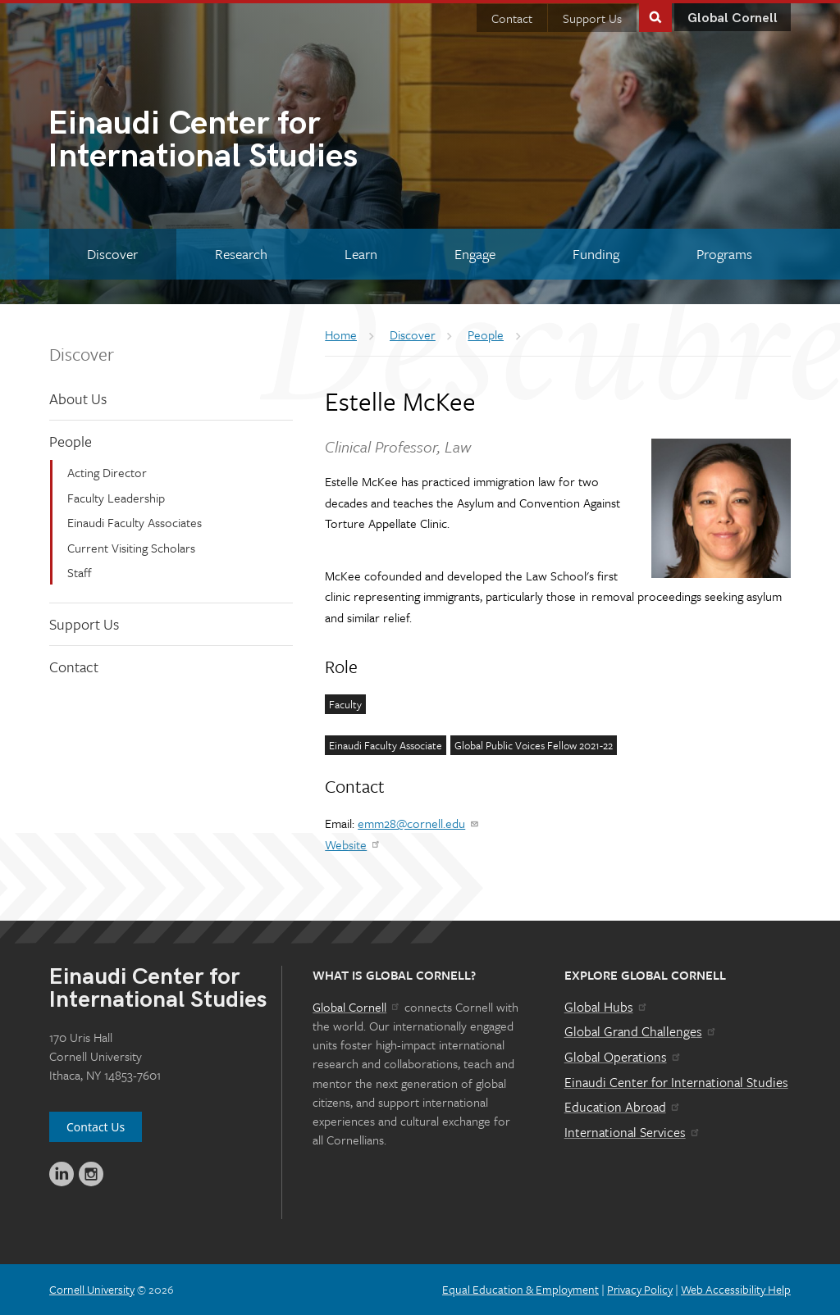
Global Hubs (606, 1007)
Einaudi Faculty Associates (134, 522)
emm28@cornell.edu (419, 823)
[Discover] (112, 254)
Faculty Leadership (116, 498)
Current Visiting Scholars (131, 548)
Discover (81, 353)
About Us (78, 398)
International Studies (234, 141)
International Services (632, 1132)
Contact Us (95, 1127)
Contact (511, 18)
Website (353, 844)
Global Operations (623, 1057)
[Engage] (474, 254)
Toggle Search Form (655, 16)
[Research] (241, 254)
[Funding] (595, 254)
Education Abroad (623, 1107)
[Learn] (361, 254)
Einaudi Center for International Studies (676, 1082)
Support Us (592, 18)
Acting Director (107, 472)
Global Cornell (732, 18)
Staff (79, 572)
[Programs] (724, 254)
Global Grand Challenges (641, 1031)
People (70, 441)
